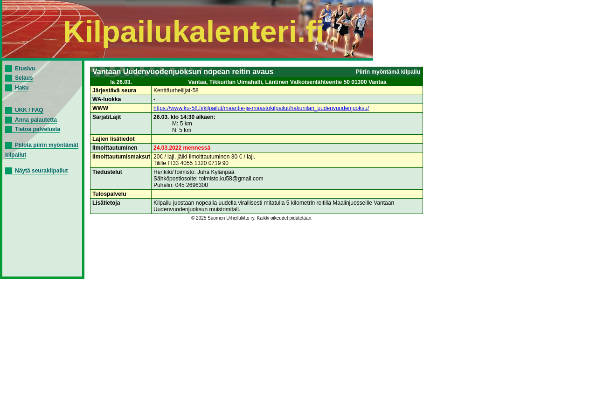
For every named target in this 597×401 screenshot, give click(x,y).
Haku (21, 87)
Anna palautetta (36, 120)
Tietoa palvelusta (37, 129)
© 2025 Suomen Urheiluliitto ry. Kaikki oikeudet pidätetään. (251, 218)
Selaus (24, 78)
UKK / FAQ (29, 110)
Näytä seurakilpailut (41, 170)
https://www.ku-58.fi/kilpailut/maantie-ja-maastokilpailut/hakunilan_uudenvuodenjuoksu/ (261, 108)
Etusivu (25, 68)
